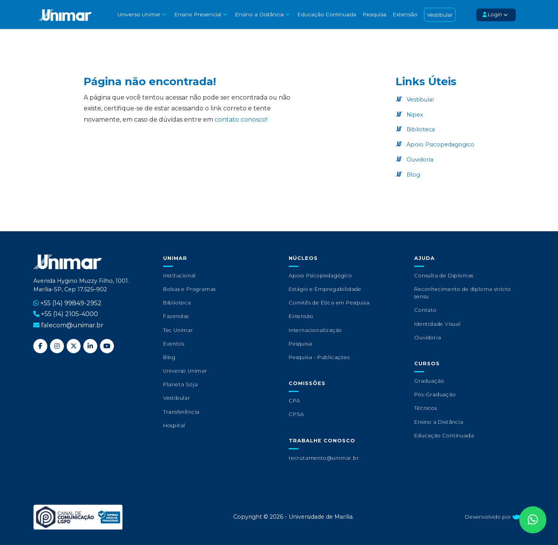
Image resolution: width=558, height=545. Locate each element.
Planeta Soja (180, 384)
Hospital (174, 425)
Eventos (173, 344)
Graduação (429, 381)
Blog (412, 174)
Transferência (181, 412)
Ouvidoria (419, 159)
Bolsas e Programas (189, 289)
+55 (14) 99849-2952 (71, 303)
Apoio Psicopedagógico (320, 276)
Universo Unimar (185, 371)
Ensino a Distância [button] (258, 14)
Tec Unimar (178, 330)
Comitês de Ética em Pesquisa (329, 303)
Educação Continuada (325, 14)
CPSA (296, 414)
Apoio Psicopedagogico (439, 144)
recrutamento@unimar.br (324, 458)
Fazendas (176, 316)
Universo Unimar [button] (138, 14)
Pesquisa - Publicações (319, 357)
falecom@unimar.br (72, 325)
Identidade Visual (437, 324)
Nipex (414, 114)
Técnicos (425, 408)
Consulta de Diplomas (444, 276)
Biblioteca (420, 129)
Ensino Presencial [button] (196, 14)
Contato (425, 310)
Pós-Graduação (435, 394)
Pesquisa (373, 14)
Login (491, 15)
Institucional (179, 276)
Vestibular (438, 15)
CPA (294, 401)
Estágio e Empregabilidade (325, 289)
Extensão (403, 14)
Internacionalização (315, 330)
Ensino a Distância (438, 422)
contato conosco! (241, 119)
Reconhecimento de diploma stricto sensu (462, 292)
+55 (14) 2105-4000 (69, 314)
